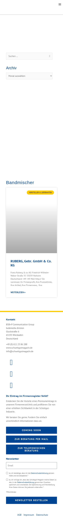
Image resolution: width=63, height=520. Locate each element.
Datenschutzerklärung (39, 473)
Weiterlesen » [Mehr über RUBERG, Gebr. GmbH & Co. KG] (18, 292)
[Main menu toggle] (60, 4)
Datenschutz (42, 514)
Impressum (29, 514)
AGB (19, 514)
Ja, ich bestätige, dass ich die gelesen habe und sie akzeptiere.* (31, 474)
